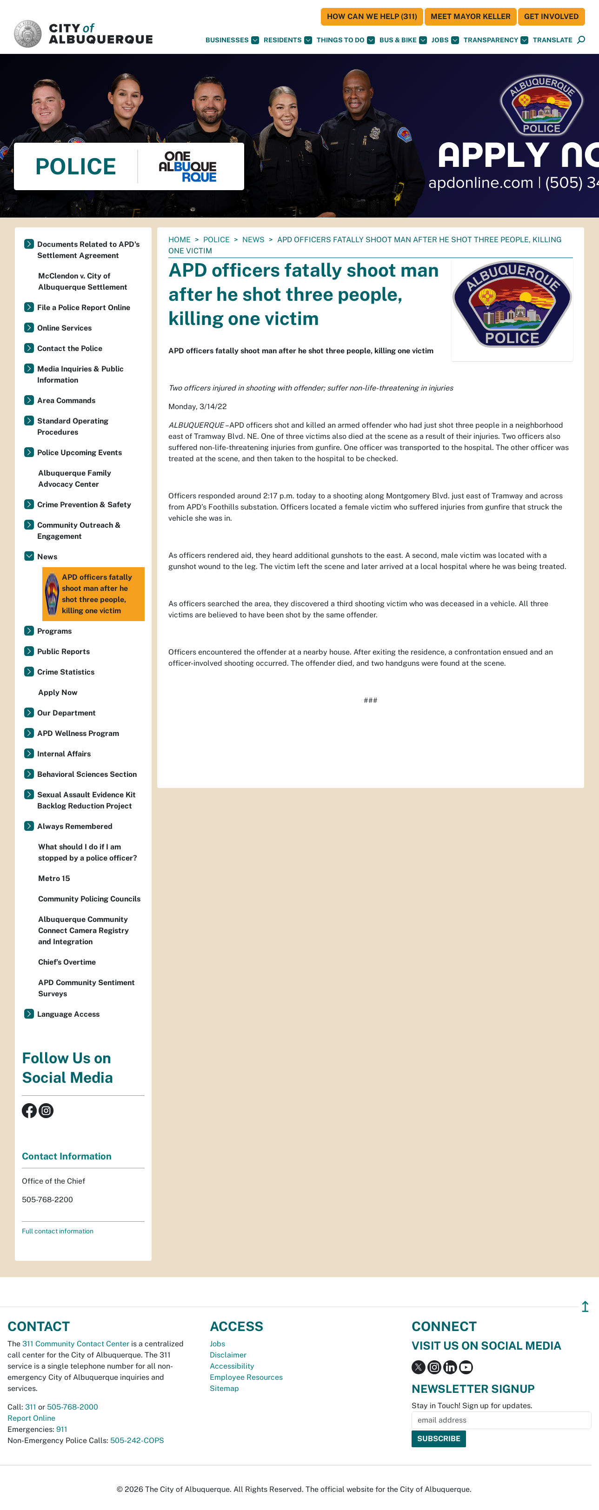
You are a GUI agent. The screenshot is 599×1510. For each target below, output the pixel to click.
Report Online (31, 1418)
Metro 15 (54, 878)
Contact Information (67, 1156)
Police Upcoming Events (79, 452)
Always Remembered (75, 826)
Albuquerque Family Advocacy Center (74, 479)
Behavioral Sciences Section (87, 774)
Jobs (445, 40)
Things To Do (346, 40)
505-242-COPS (137, 1440)
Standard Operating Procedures (72, 427)
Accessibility (232, 1366)
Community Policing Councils (89, 898)
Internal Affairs (64, 753)
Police (216, 239)
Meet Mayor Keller (471, 16)
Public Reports (63, 651)
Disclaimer (228, 1355)
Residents (288, 40)
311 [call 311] (30, 1407)
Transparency (496, 40)
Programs (54, 631)
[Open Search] (581, 40)
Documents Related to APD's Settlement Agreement (88, 250)
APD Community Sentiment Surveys (86, 988)
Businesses (232, 40)
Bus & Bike (403, 40)
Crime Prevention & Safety (84, 504)
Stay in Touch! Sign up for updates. (472, 1405)
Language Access (68, 1014)
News (253, 239)
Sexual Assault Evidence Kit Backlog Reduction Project (86, 800)
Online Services (64, 328)
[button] (552, 40)
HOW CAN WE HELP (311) (372, 16)
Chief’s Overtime (67, 962)
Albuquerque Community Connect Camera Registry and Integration (83, 930)
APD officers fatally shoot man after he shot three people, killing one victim (88, 594)
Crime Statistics (65, 672)
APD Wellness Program (78, 733)
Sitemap (224, 1388)
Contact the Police (69, 348)
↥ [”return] (585, 1306)
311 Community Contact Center (75, 1343)
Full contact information (57, 1231)
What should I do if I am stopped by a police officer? (87, 852)
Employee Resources (246, 1377)
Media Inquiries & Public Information (80, 374)
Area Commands (66, 400)
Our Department (66, 713)
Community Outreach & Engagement (79, 531)
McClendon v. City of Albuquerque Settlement (82, 281)
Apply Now (58, 692)
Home (179, 239)
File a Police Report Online (83, 307)
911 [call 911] (61, 1429)
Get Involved (551, 16)
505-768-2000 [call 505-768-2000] (72, 1407)
